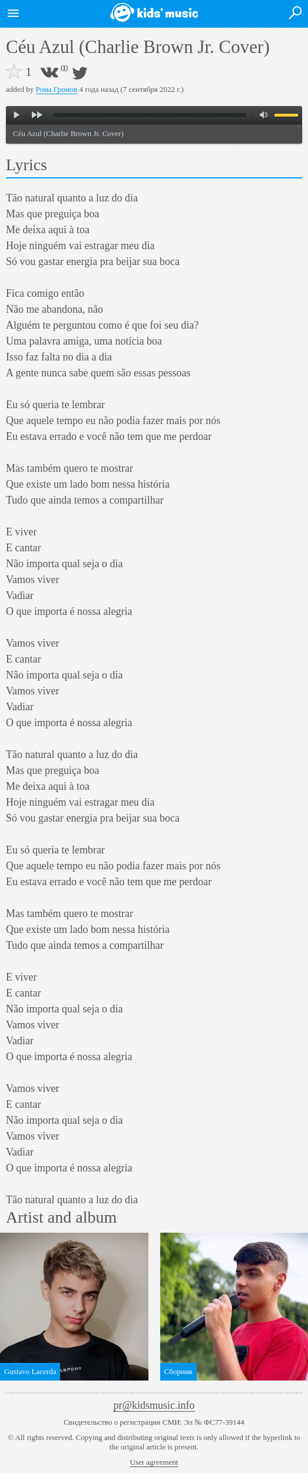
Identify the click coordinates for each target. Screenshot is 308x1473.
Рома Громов (57, 89)
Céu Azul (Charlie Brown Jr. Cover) (68, 133)
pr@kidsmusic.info (153, 1405)
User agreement (154, 1462)
